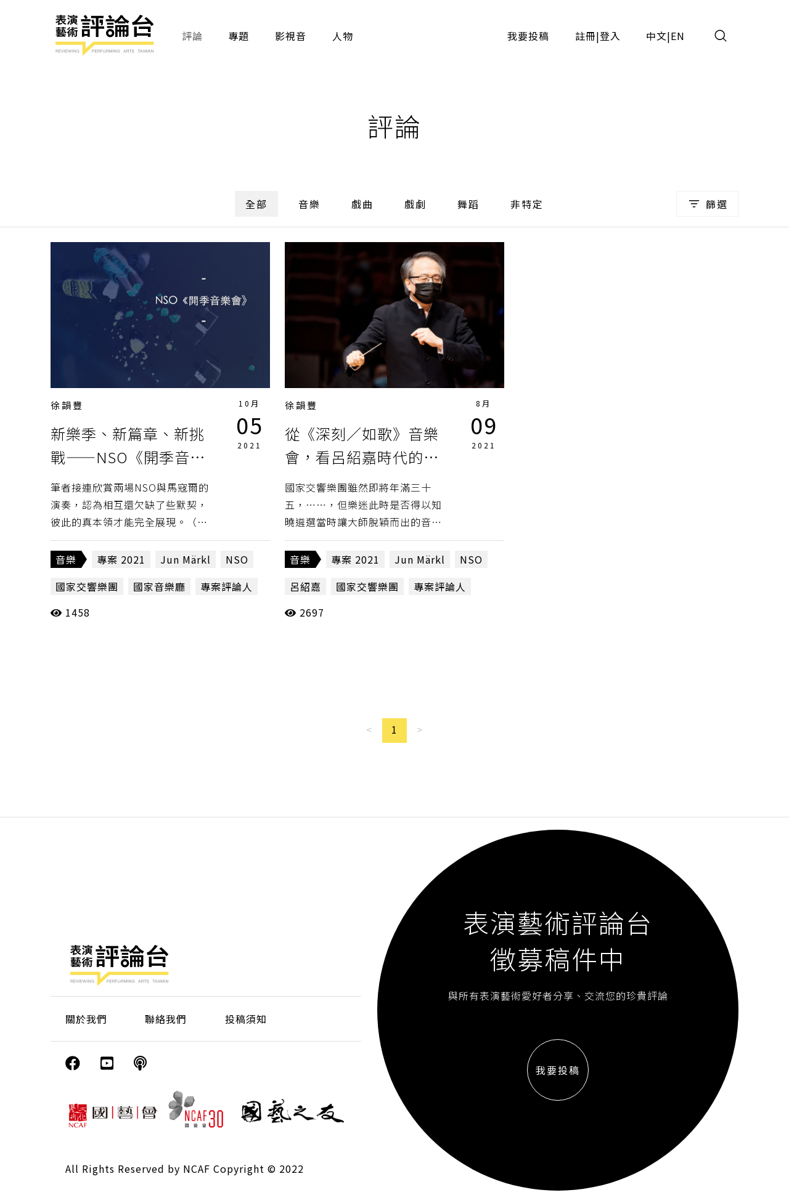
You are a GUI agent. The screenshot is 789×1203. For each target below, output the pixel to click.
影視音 (290, 35)
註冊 (585, 35)
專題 (238, 35)
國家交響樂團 (86, 586)
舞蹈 (468, 203)
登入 (610, 35)
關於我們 (86, 1018)
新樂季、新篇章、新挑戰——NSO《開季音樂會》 (128, 457)
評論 (192, 35)
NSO (237, 559)
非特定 (527, 203)
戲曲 (362, 203)
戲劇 (415, 203)
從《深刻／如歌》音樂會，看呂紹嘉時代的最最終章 (362, 457)
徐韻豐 (67, 405)
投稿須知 (246, 1018)
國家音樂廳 (159, 586)
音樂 (309, 203)
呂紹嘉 (305, 586)
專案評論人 (226, 586)
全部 (256, 203)
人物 (342, 35)
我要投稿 (528, 35)
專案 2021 (121, 559)
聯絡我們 (166, 1018)
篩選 (707, 203)
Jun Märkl (185, 559)
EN (678, 35)
